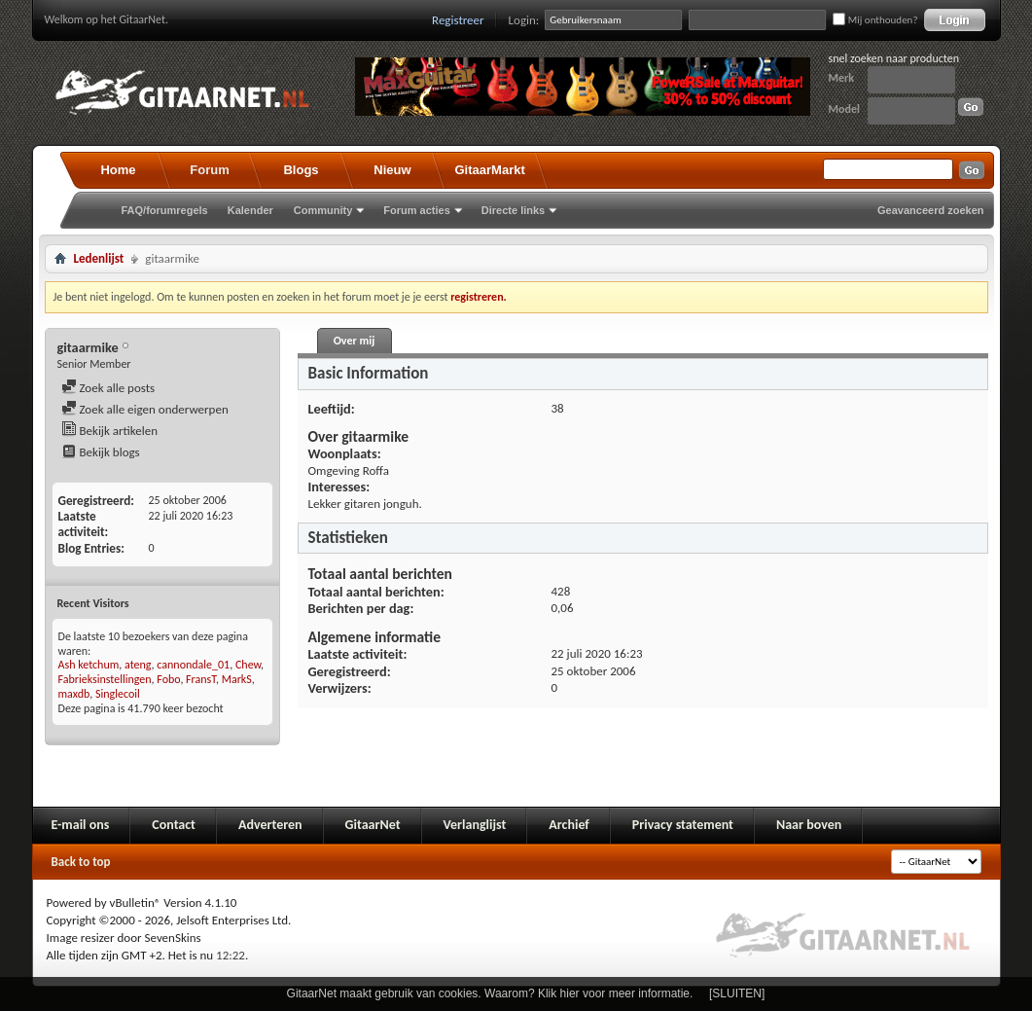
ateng (138, 664)
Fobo (168, 679)
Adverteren (270, 824)
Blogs (300, 169)
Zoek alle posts (108, 387)
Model (844, 109)
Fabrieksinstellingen (105, 679)
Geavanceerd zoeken (930, 210)
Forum (209, 169)
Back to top (81, 861)
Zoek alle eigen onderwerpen (145, 409)
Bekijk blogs (100, 452)
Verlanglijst (475, 824)
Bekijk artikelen (110, 430)
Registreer (458, 20)
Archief (568, 824)
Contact (174, 824)
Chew (248, 664)
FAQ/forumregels (165, 210)
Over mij (354, 340)
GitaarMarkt (490, 169)
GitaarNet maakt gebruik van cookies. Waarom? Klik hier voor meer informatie (488, 993)
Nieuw (392, 169)
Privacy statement (682, 824)
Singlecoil (117, 694)
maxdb (74, 694)
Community (323, 210)
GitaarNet (373, 824)
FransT (201, 679)
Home (117, 169)
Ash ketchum (89, 664)
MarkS (237, 679)
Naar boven (808, 824)
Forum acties (416, 210)
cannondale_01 (193, 664)
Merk (842, 78)
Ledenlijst (99, 258)
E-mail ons (81, 824)
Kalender (250, 210)
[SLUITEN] (737, 993)
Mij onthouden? (875, 20)
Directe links (513, 210)
